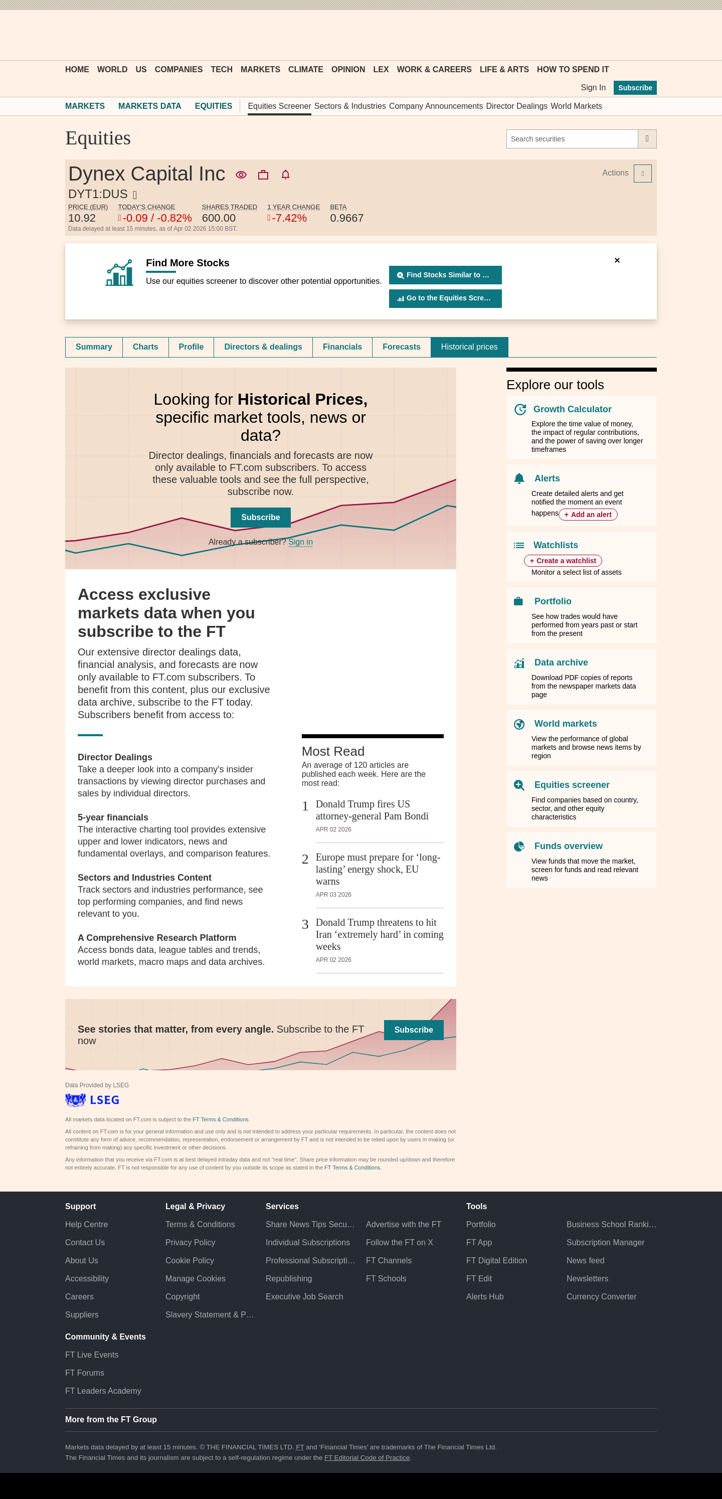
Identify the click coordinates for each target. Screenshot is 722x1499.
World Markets (576, 106)
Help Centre (86, 1224)
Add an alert (591, 515)
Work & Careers (434, 69)
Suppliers (82, 1314)
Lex (381, 69)
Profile (191, 347)
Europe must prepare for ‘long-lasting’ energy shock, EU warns (378, 869)
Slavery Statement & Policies (210, 1314)
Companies (179, 69)
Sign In (593, 87)
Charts (145, 347)
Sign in (300, 542)
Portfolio (553, 601)
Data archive (561, 662)
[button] (70, 35)
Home (77, 69)
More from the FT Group (111, 1419)
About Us (81, 1260)
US (140, 69)
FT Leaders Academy (103, 1391)
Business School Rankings (612, 1224)
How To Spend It (573, 69)
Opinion (348, 69)
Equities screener (572, 785)
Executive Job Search (304, 1296)
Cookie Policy (189, 1260)
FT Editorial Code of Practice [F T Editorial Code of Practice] (367, 1457)
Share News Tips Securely (311, 1224)
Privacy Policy (190, 1242)
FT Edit (479, 1278)
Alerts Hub (485, 1296)
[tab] (94, 347)
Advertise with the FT (403, 1224)
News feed (586, 1260)
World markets (565, 724)
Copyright (182, 1296)
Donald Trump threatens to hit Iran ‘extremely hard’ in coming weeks (380, 934)
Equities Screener (279, 106)
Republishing (289, 1278)
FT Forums (84, 1373)
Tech (222, 69)
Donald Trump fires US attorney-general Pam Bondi (372, 809)
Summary (94, 347)
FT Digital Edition (496, 1260)
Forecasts (402, 347)
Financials (342, 347)
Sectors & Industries (350, 106)
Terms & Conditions (200, 1224)
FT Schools (386, 1278)
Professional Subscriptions (311, 1260)
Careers (79, 1296)
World (112, 69)
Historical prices (469, 347)
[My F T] (644, 35)
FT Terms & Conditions (220, 1119)
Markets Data (150, 106)
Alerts (547, 478)
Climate (305, 69)
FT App (479, 1242)
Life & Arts (504, 69)
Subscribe (635, 88)
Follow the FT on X (399, 1242)
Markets (260, 69)
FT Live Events (91, 1355)
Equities (214, 106)
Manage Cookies (195, 1278)
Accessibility (87, 1278)
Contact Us (85, 1242)
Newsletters (588, 1278)
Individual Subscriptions (308, 1242)
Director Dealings (517, 106)
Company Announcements (436, 106)
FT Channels (389, 1260)
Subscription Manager (606, 1242)
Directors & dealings (263, 347)
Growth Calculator (572, 409)
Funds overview (568, 846)
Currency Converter (602, 1296)
